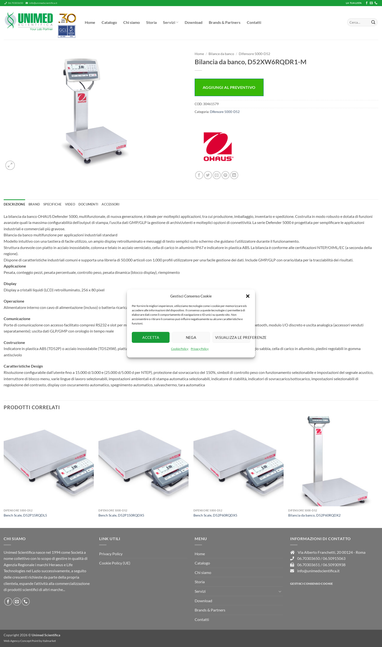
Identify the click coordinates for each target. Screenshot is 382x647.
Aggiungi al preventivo (229, 87)
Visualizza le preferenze (232, 337)
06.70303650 (13, 3)
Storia (151, 22)
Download (193, 22)
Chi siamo (131, 22)
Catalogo (109, 22)
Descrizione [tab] (14, 204)
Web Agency (12, 641)
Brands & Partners (224, 22)
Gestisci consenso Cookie (311, 583)
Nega (191, 337)
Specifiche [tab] (52, 204)
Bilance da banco (221, 54)
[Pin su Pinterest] (225, 175)
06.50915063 (334, 558)
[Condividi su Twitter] (208, 175)
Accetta (150, 337)
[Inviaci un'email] (371, 3)
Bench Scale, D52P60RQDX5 (215, 515)
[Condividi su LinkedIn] (234, 175)
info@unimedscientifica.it (41, 3)
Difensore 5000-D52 (254, 54)
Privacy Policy (200, 349)
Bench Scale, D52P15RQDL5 (25, 515)
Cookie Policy (179, 349)
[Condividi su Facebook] (199, 175)
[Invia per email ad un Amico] (217, 175)
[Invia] (373, 22)
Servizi (170, 22)
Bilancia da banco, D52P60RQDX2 (314, 515)
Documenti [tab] (88, 204)
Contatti (254, 22)
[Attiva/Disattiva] (280, 591)
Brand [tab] (34, 204)
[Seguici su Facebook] (366, 3)
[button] (247, 296)
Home (90, 22)
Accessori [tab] (110, 204)
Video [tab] (70, 204)
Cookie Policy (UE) (114, 563)
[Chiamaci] (375, 3)
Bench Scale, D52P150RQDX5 (121, 515)
